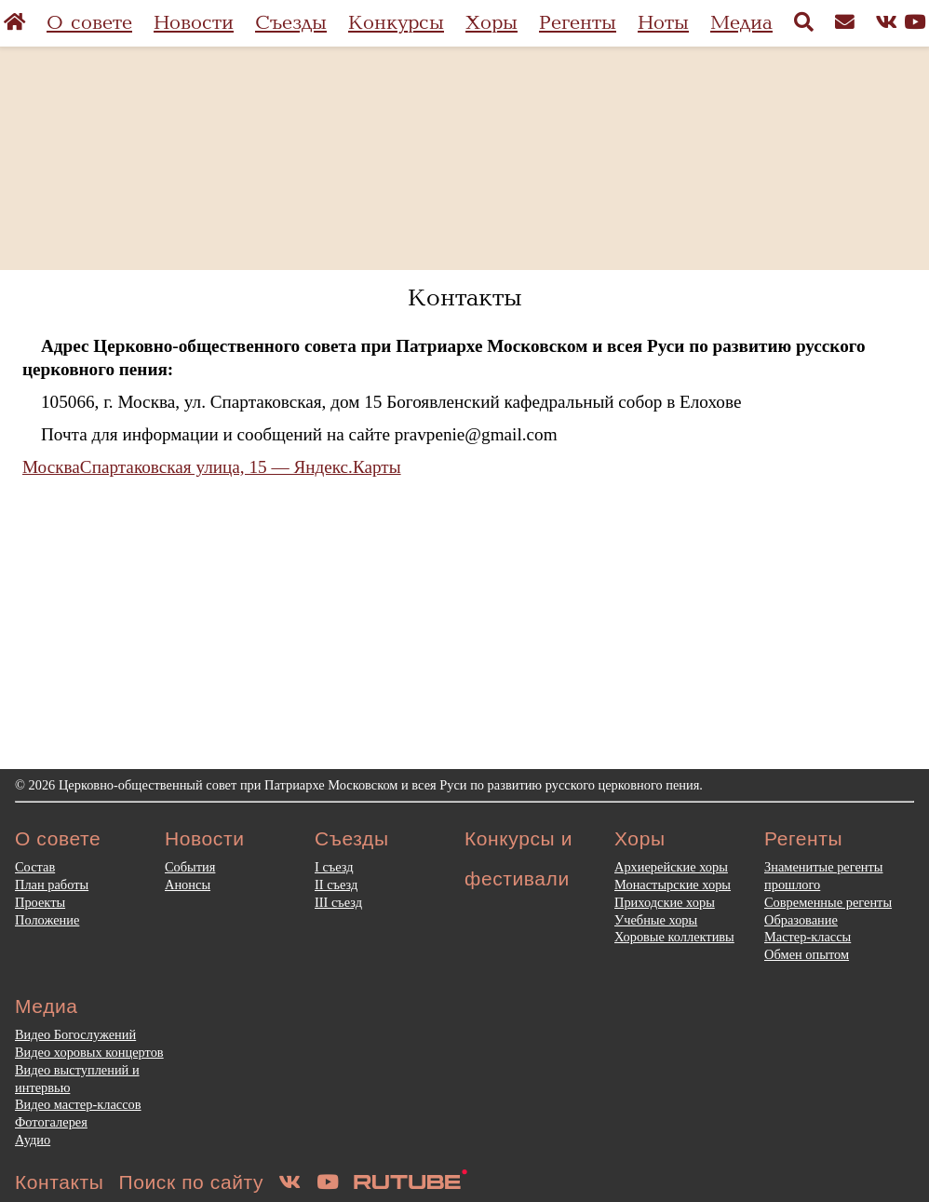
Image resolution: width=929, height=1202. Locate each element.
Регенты (577, 23)
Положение (47, 919)
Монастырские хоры (672, 884)
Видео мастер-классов (78, 1104)
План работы (51, 884)
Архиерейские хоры (671, 866)
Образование (801, 919)
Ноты (663, 23)
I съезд (334, 866)
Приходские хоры (664, 902)
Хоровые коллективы (674, 936)
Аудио (32, 1139)
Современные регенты (828, 902)
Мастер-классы (807, 936)
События (190, 866)
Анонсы (187, 884)
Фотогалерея (51, 1121)
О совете (89, 23)
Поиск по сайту (191, 1182)
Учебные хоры (655, 919)
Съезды (291, 23)
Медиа (741, 23)
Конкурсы (396, 23)
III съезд (338, 902)
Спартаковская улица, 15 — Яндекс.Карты (240, 467)
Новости (194, 23)
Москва (51, 467)
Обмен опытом (806, 954)
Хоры (491, 23)
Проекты (40, 902)
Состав (35, 866)
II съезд (336, 884)
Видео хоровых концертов (89, 1052)
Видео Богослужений (75, 1034)
